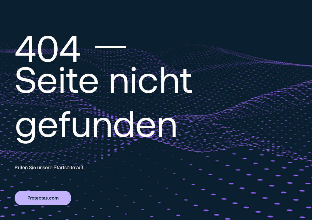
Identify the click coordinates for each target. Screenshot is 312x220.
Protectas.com (42, 197)
